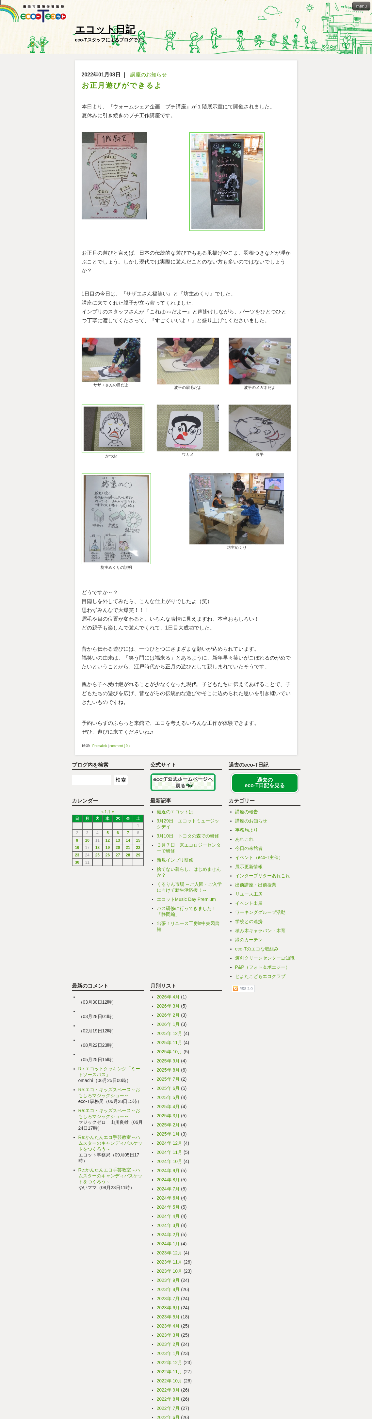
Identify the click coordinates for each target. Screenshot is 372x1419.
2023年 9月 (168, 1365)
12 (107, 925)
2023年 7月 (168, 1383)
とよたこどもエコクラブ (260, 1061)
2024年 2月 (168, 1319)
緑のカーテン (249, 1024)
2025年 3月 (168, 1200)
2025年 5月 (168, 1182)
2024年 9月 (168, 1255)
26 (107, 940)
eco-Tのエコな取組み (257, 1033)
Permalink (99, 831)
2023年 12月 (170, 1337)
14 (128, 925)
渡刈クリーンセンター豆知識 (265, 1042)
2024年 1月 (168, 1328)
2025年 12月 (170, 1118)
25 (97, 940)
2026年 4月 (168, 1081)
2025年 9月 (168, 1145)
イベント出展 (249, 988)
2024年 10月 (170, 1246)
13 (118, 925)
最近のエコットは (175, 896)
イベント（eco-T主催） (259, 942)
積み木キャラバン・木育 (260, 1015)
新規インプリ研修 (175, 945)
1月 (108, 896)
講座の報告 (246, 896)
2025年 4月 (168, 1191)
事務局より (246, 914)
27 (118, 940)
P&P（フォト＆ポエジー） (262, 1052)
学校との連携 (249, 1006)
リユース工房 (249, 978)
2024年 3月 (168, 1310)
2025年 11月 (170, 1127)
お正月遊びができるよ (122, 85)
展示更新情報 (249, 951)
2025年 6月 (168, 1173)
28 (128, 940)
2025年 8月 (168, 1154)
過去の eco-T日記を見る (265, 867)
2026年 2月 (168, 1100)
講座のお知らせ (148, 74)
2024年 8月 (168, 1264)
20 (118, 933)
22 (138, 933)
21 (128, 933)
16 (77, 933)
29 (138, 940)
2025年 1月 (168, 1218)
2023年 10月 (170, 1356)
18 (97, 933)
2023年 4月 (168, 1410)
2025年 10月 (170, 1136)
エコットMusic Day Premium (186, 984)
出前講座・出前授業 (255, 969)
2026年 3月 (168, 1090)
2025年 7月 (168, 1164)
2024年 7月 (168, 1273)
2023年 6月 (168, 1392)
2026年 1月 (168, 1109)
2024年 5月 (168, 1292)
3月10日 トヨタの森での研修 (188, 920)
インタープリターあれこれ (262, 960)
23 (77, 940)
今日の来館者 (249, 933)
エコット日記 (105, 29)
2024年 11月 (170, 1237)
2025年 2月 (168, 1209)
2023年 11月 (170, 1346)
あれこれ (244, 924)
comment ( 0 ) (119, 831)
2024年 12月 (170, 1228)
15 (138, 925)
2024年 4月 (168, 1301)
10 (87, 925)
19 (107, 933)
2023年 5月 (168, 1401)
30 (77, 947)
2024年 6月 (168, 1282)
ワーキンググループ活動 (260, 997)
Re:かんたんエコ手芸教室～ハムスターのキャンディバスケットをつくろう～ (110, 1228)
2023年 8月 (168, 1374)
